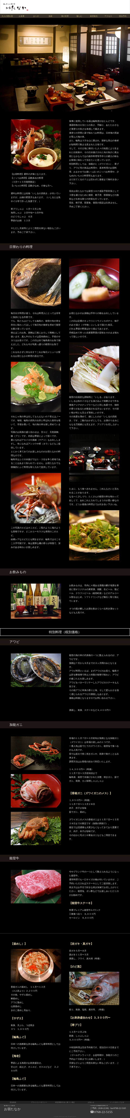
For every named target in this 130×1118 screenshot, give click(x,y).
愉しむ (79, 16)
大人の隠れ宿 (7, 16)
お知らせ (91, 1102)
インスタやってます (117, 1102)
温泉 (50, 16)
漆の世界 (65, 16)
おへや (36, 16)
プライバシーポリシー (39, 1102)
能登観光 (94, 16)
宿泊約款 (13, 1102)
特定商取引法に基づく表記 (65, 1102)
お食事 (21, 16)
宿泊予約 (122, 16)
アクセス (108, 16)
